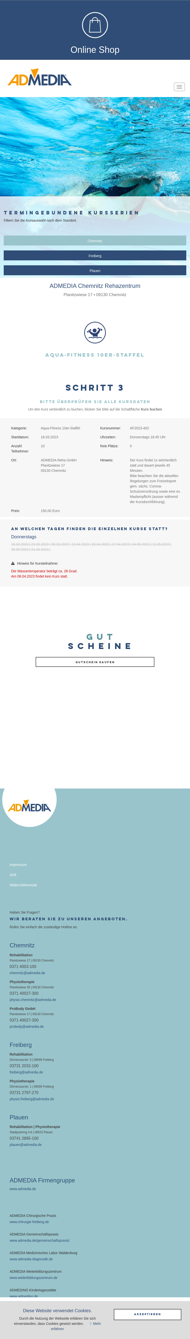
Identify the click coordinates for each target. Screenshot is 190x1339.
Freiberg (95, 256)
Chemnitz (95, 241)
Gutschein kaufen (95, 662)
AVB (13, 875)
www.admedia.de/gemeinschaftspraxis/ (40, 1240)
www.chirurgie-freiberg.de (29, 1222)
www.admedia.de (23, 1189)
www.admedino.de (24, 1296)
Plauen (95, 271)
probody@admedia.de (27, 1027)
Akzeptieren (147, 1314)
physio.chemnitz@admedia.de (33, 1000)
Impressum (18, 865)
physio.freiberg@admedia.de (32, 1099)
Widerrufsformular (23, 885)
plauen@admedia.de (26, 1145)
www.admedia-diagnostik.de (31, 1259)
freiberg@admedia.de (26, 1072)
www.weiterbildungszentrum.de (33, 1278)
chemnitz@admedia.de (27, 973)
